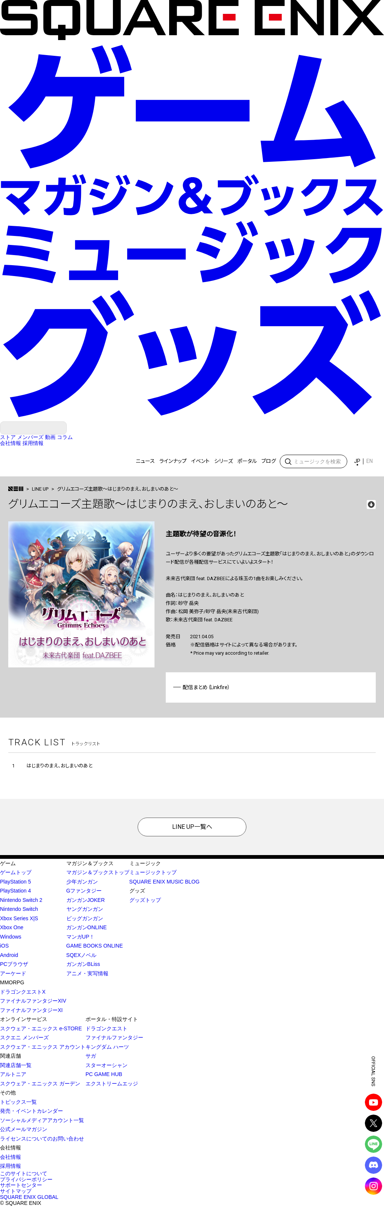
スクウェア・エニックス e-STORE (41, 1028)
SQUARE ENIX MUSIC (34, 461)
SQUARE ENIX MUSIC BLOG (164, 882)
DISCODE (373, 1165)
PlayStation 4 (15, 891)
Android (9, 955)
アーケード (13, 973)
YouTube (373, 1102)
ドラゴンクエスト (107, 1028)
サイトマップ (16, 1191)
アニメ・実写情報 (87, 973)
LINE (373, 1144)
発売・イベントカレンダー (31, 1111)
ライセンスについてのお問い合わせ (42, 1139)
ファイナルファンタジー (114, 1037)
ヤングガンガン (84, 909)
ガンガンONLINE (86, 927)
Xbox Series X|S (19, 918)
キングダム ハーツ (107, 1047)
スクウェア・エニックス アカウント (43, 1047)
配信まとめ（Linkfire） (206, 687)
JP (357, 461)
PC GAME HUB (104, 1074)
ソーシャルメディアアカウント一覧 (42, 1120)
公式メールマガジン (23, 1129)
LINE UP (40, 489)
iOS (4, 946)
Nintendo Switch (19, 909)
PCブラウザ (14, 964)
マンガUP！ (80, 937)
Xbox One (11, 927)
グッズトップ (145, 900)
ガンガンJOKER (85, 900)
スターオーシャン (107, 1065)
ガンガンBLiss (83, 964)
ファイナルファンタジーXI (31, 1010)
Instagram (373, 1186)
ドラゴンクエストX (22, 992)
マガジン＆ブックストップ (97, 872)
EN (369, 461)
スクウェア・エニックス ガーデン (40, 1084)
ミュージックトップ (153, 872)
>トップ (15, 489)
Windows (10, 937)
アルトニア (13, 1074)
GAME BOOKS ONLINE (94, 946)
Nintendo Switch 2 (21, 900)
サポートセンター (21, 1185)
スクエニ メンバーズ (24, 1037)
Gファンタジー (84, 891)
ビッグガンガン (84, 918)
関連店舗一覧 (16, 1065)
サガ (91, 1056)
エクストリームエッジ (112, 1084)
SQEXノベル (81, 955)
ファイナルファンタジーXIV (33, 1001)
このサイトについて (23, 1173)
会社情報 (10, 1157)
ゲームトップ (16, 872)
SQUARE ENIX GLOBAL (29, 1197)
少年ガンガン (82, 882)
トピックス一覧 (18, 1102)
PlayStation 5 (15, 882)
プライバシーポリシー (26, 1179)
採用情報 (10, 1166)
